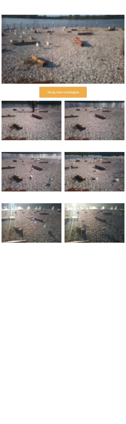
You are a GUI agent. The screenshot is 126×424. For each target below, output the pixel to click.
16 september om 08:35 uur (94, 245)
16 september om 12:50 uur (31, 142)
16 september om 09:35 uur (31, 245)
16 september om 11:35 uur (31, 194)
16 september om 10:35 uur (94, 194)
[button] (63, 92)
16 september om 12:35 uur (94, 142)
